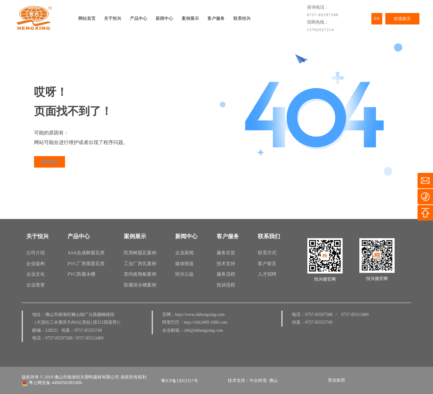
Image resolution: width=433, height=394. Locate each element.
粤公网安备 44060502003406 (52, 382)
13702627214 (320, 30)
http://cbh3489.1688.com (205, 322)
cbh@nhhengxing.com (203, 330)
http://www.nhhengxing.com (200, 314)
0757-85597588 (323, 15)
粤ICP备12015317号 (179, 381)
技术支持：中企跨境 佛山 (253, 380)
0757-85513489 (90, 338)
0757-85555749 (88, 330)
